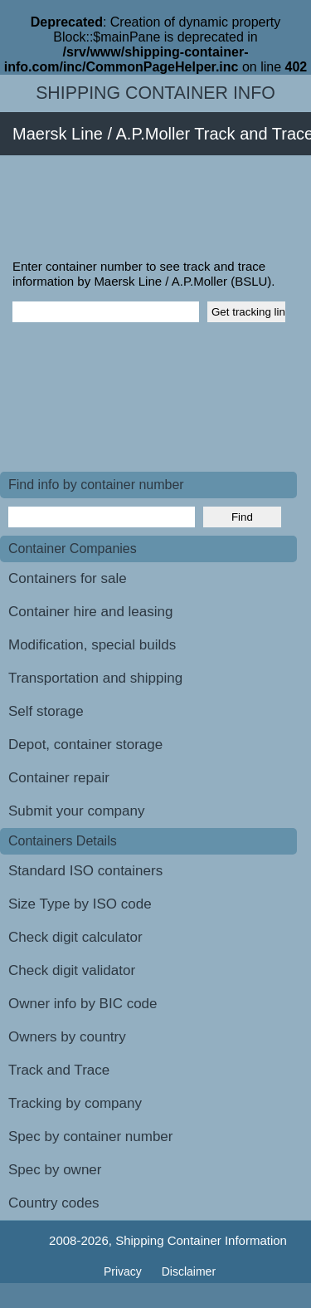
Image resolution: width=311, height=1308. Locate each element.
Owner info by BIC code (83, 1004)
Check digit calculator (75, 937)
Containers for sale (67, 578)
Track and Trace (58, 1070)
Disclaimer (189, 1271)
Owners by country (67, 1037)
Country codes (54, 1203)
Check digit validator (71, 970)
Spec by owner (54, 1170)
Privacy (124, 1271)
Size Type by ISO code (80, 904)
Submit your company (76, 811)
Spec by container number (90, 1136)
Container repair (58, 778)
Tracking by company (75, 1103)
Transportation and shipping (95, 678)
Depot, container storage (85, 744)
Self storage (46, 711)
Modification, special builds (92, 645)
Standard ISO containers (85, 871)
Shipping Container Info (155, 93)
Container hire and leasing (90, 612)
